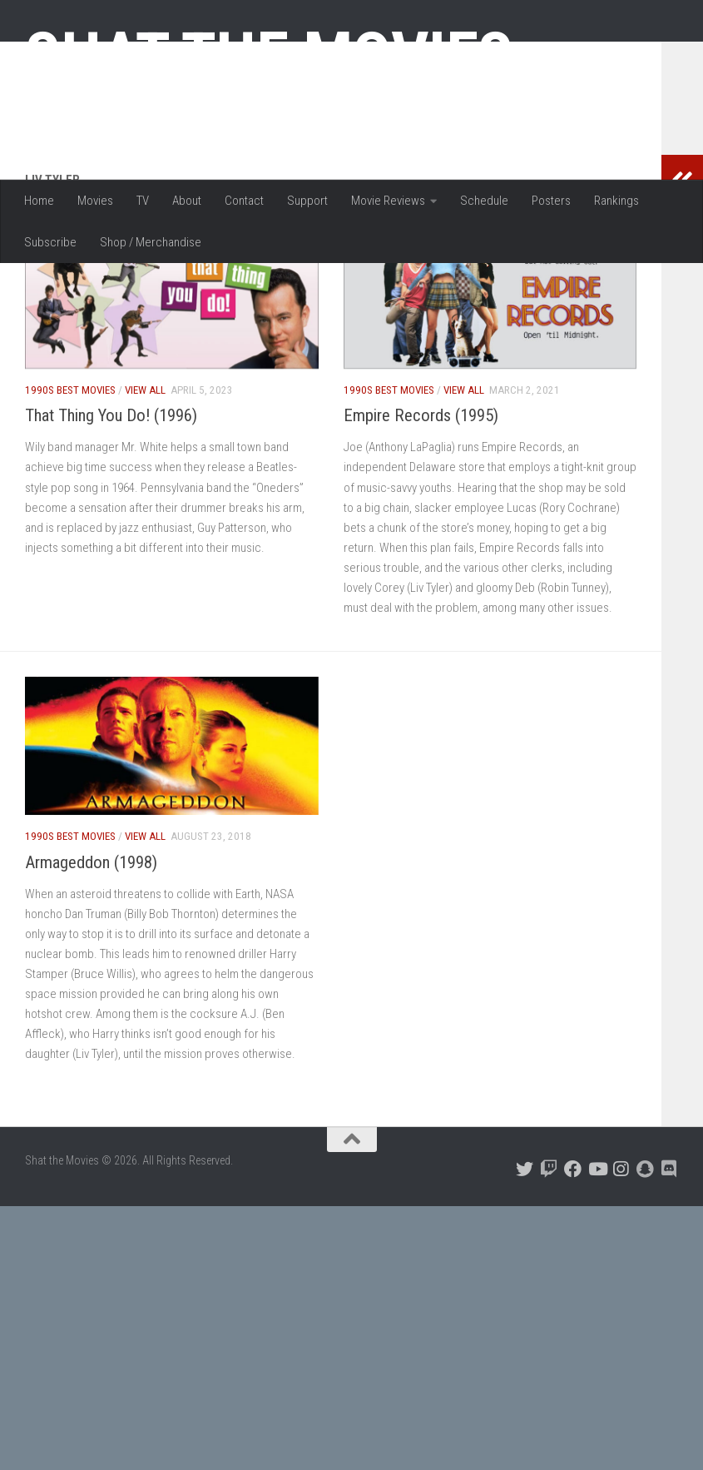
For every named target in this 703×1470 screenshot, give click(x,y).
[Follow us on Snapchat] (645, 1277)
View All (145, 498)
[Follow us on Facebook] (573, 1277)
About (186, 200)
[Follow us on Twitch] (548, 1277)
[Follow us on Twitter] (524, 1277)
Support (307, 200)
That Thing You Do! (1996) (111, 524)
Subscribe (50, 242)
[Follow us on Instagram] (621, 1277)
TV (142, 200)
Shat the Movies (269, 56)
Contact (244, 200)
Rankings (616, 200)
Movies (95, 200)
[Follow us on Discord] (669, 1277)
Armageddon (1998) (91, 971)
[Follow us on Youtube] (597, 1277)
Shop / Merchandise (150, 242)
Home (39, 200)
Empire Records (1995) (421, 524)
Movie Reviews (388, 200)
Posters (551, 200)
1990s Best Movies (70, 498)
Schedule (484, 200)
